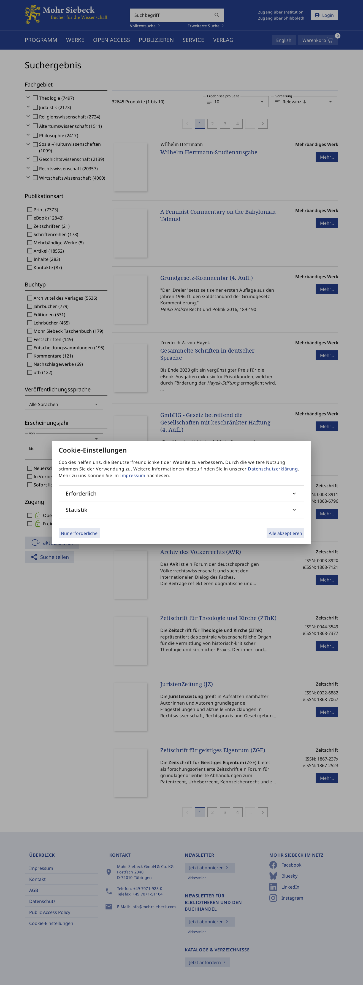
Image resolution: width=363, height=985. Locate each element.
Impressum (132, 475)
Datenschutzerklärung (273, 469)
